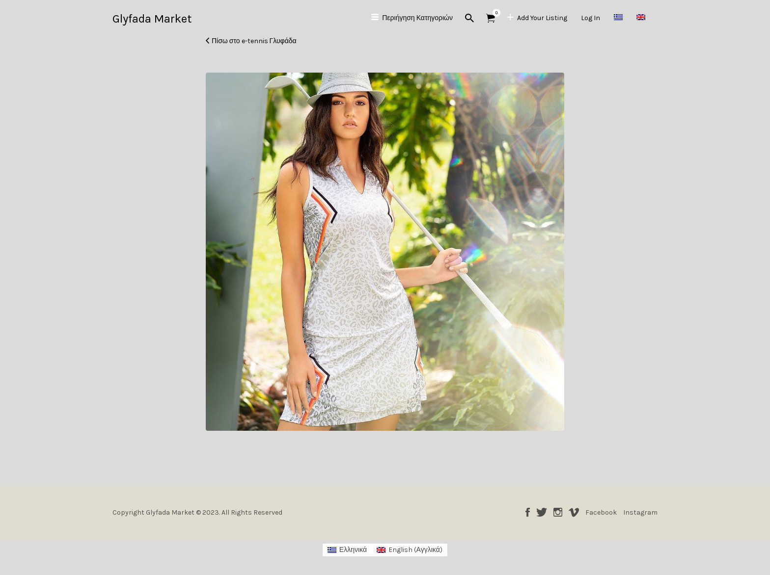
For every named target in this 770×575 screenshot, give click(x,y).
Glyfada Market (152, 19)
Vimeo (574, 512)
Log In (590, 18)
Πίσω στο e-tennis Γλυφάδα (254, 41)
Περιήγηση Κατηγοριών (417, 18)
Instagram (557, 512)
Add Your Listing (542, 18)
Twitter (541, 512)
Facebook (527, 512)
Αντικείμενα (494, 13)
